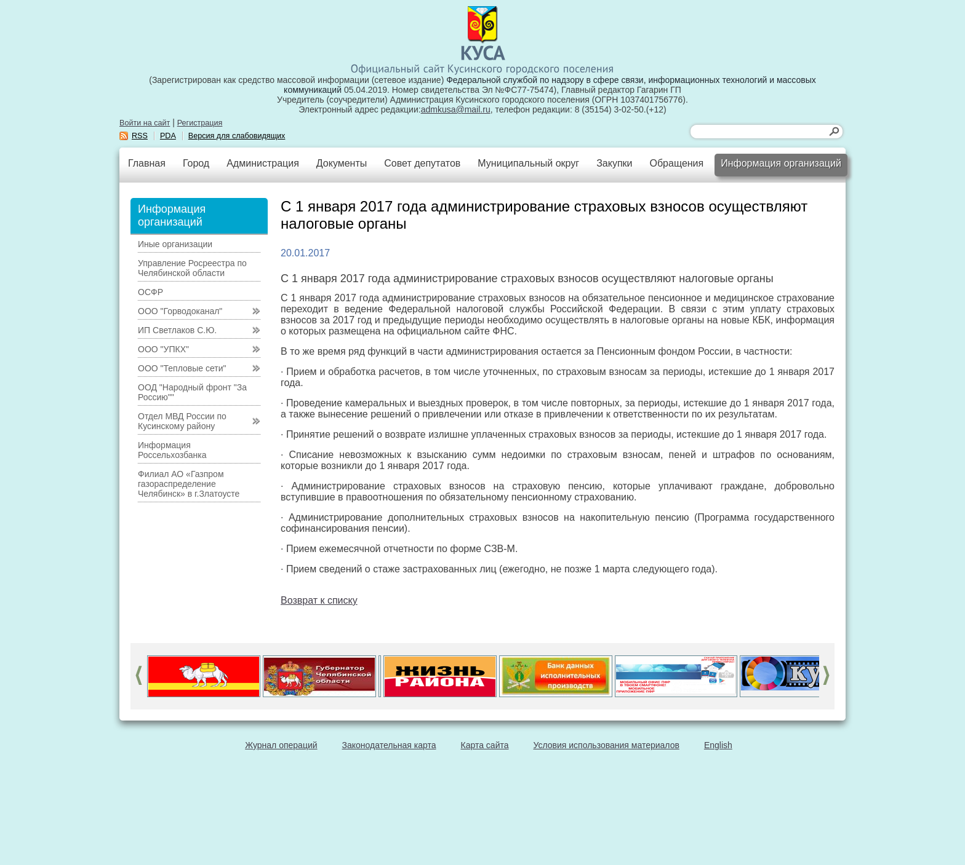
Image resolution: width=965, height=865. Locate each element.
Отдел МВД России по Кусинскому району (182, 421)
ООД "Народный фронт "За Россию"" (192, 392)
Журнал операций (281, 745)
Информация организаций (781, 163)
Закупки (614, 163)
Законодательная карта (389, 745)
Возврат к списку (319, 600)
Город (196, 163)
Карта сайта (485, 745)
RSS (140, 136)
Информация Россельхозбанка (172, 450)
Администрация (262, 163)
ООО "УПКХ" (163, 349)
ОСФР (150, 292)
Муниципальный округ (528, 163)
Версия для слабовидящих (237, 136)
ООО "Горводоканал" (180, 311)
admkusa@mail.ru (456, 109)
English (718, 745)
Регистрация (200, 123)
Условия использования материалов (606, 745)
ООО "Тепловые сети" (182, 368)
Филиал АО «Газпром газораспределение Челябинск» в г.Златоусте (188, 484)
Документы (341, 163)
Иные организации (175, 244)
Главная (147, 163)
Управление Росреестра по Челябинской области (192, 268)
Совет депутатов (422, 163)
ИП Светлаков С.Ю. (177, 330)
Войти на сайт (144, 123)
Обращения (676, 163)
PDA (168, 136)
